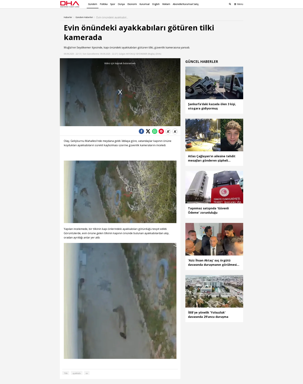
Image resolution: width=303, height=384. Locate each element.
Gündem (92, 4)
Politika (104, 4)
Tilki (66, 373)
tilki (151, 47)
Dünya (121, 4)
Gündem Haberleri (84, 17)
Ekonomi (132, 4)
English (156, 4)
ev (87, 373)
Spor (112, 4)
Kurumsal (144, 4)
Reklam (166, 4)
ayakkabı (77, 373)
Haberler (68, 17)
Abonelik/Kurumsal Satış (186, 4)
